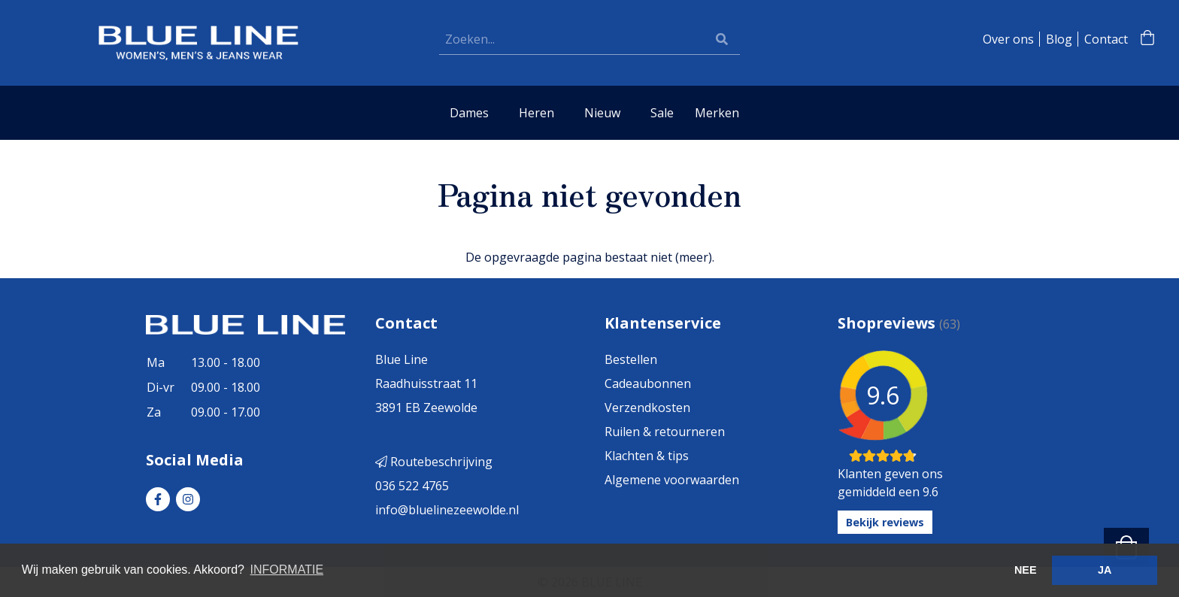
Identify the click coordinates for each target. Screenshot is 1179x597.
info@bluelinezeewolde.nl (447, 510)
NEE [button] (1025, 570)
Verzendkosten (647, 407)
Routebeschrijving (434, 461)
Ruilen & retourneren (665, 431)
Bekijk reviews (885, 522)
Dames (469, 113)
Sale (662, 113)
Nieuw (602, 113)
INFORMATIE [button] (286, 569)
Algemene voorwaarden (672, 479)
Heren (536, 113)
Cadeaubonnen (648, 383)
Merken (717, 113)
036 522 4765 (412, 485)
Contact (1106, 39)
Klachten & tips (647, 455)
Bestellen (631, 359)
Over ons (1008, 39)
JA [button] (1104, 570)
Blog (1059, 39)
